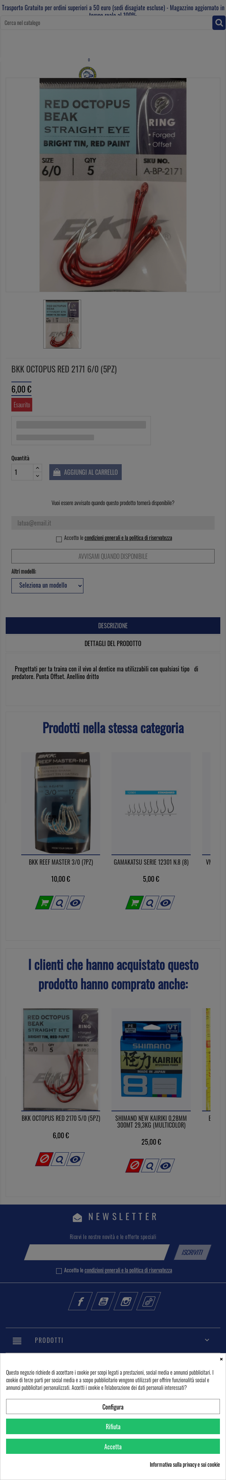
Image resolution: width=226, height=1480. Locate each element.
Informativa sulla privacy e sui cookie (185, 1464)
